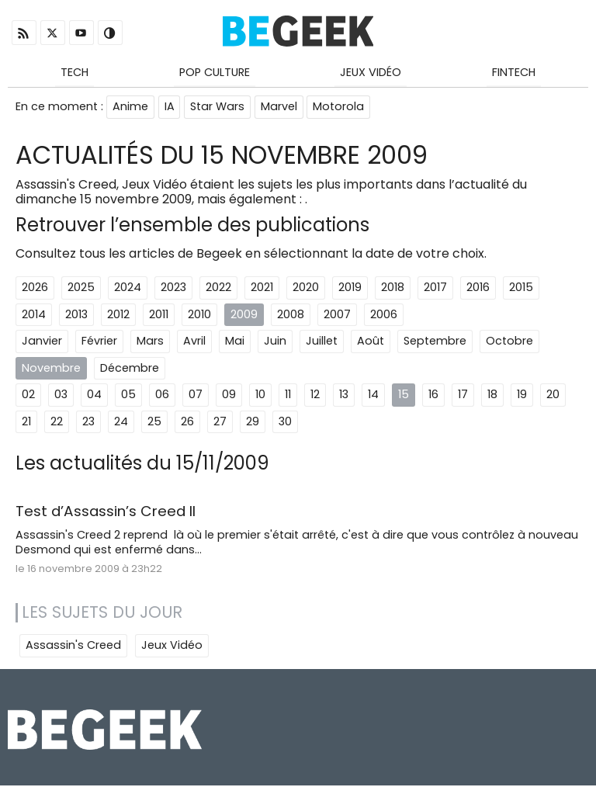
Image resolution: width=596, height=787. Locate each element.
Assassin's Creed (73, 646)
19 (522, 396)
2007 (337, 315)
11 (288, 396)
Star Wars (218, 107)
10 (260, 396)
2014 (34, 315)
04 (94, 396)
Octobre (509, 342)
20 (553, 396)
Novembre (51, 368)
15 (403, 396)
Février (99, 342)
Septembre (435, 342)
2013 (76, 315)
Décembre (129, 368)
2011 (158, 315)
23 (88, 422)
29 (252, 422)
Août (370, 342)
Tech (74, 72)
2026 (35, 288)
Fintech (513, 72)
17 (463, 396)
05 (128, 396)
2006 (383, 315)
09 (229, 396)
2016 (478, 288)
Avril (194, 342)
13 (343, 396)
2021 (262, 288)
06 (162, 396)
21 (26, 422)
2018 (392, 288)
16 (433, 396)
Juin (275, 342)
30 (285, 422)
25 (154, 422)
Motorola (340, 107)
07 (196, 396)
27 (220, 422)
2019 (350, 288)
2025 (81, 288)
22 (56, 422)
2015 (521, 288)
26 (187, 422)
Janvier (42, 342)
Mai (234, 342)
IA (170, 107)
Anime (130, 107)
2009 (244, 315)
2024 (127, 288)
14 (373, 396)
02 (28, 396)
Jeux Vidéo (370, 72)
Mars (150, 342)
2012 (118, 315)
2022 (218, 288)
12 (315, 396)
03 (61, 396)
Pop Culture (214, 72)
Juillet (322, 342)
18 (492, 396)
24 (121, 422)
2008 (290, 315)
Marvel (280, 107)
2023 (173, 288)
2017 (435, 288)
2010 (199, 315)
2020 (306, 288)
